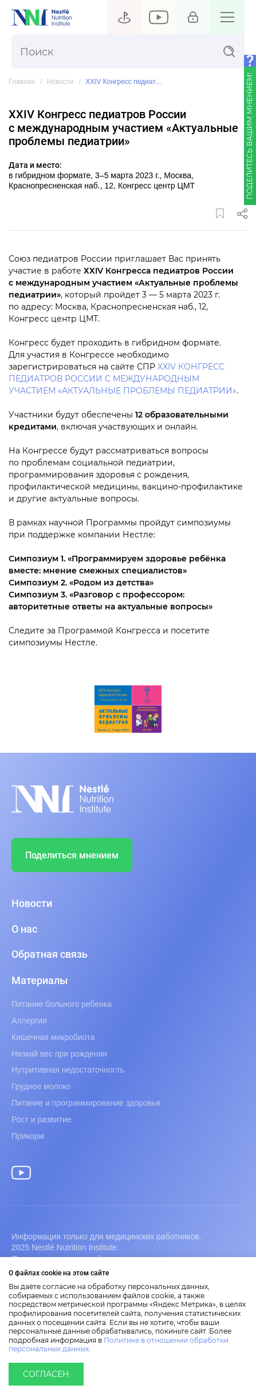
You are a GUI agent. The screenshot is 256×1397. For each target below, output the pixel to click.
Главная (22, 82)
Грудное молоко (41, 1086)
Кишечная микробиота (52, 1037)
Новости (60, 82)
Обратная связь (49, 954)
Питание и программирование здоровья (85, 1102)
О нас (24, 929)
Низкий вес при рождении (59, 1053)
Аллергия (29, 1020)
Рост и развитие (41, 1119)
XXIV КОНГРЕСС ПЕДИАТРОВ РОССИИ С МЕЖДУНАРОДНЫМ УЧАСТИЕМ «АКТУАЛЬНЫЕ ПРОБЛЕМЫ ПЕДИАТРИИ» (123, 379)
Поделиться (242, 213)
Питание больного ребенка (61, 1004)
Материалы (39, 980)
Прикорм (27, 1136)
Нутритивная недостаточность (67, 1069)
